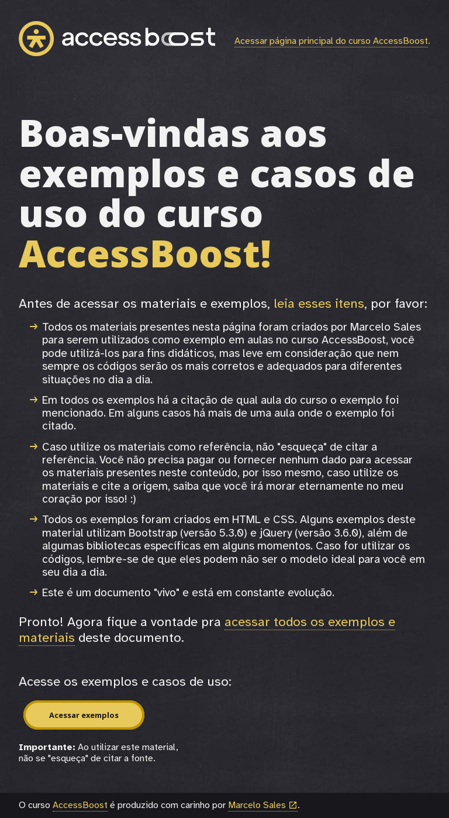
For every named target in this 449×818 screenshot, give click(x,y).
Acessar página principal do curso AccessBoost (331, 41)
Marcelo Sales (263, 805)
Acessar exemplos (84, 715)
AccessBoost (80, 805)
